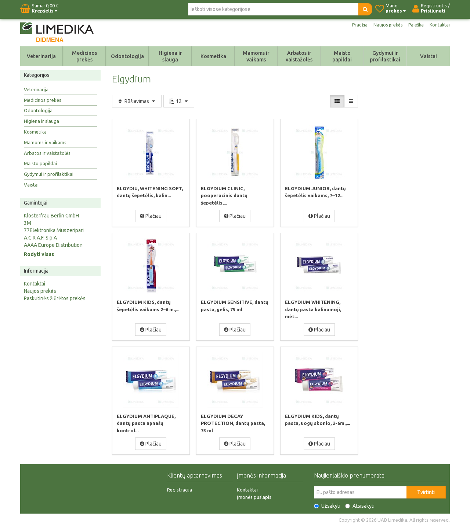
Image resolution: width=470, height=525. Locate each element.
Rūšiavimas (137, 101)
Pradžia (353, 25)
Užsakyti (327, 505)
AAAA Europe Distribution (53, 245)
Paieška (414, 25)
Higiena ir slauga (170, 56)
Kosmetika (213, 56)
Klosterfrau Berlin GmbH (51, 216)
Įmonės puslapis (254, 496)
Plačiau (151, 216)
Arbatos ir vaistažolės (299, 56)
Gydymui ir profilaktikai (385, 56)
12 (178, 101)
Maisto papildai (342, 56)
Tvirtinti (426, 491)
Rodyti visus (39, 254)
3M (27, 223)
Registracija (179, 488)
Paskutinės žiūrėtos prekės (55, 298)
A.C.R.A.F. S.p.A (40, 238)
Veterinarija (41, 56)
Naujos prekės (384, 25)
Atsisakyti (360, 505)
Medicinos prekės (84, 56)
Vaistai (428, 56)
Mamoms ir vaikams (256, 56)
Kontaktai (439, 25)
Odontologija (127, 56)
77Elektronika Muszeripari (54, 230)
